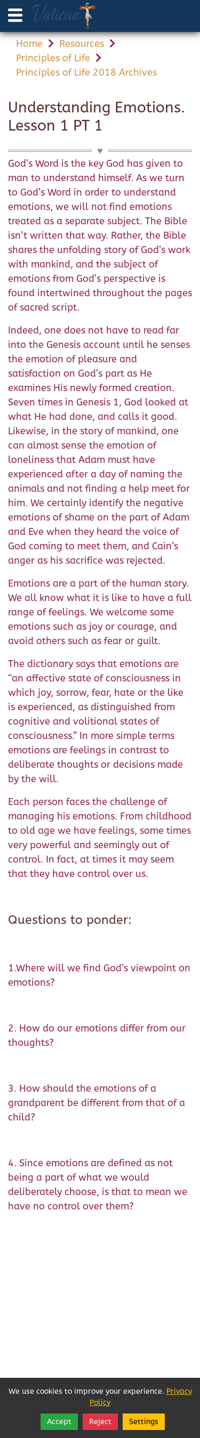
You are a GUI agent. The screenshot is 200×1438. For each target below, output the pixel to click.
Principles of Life (53, 58)
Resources (81, 44)
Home (29, 44)
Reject (100, 1421)
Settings (143, 1421)
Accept (59, 1421)
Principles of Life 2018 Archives (86, 72)
